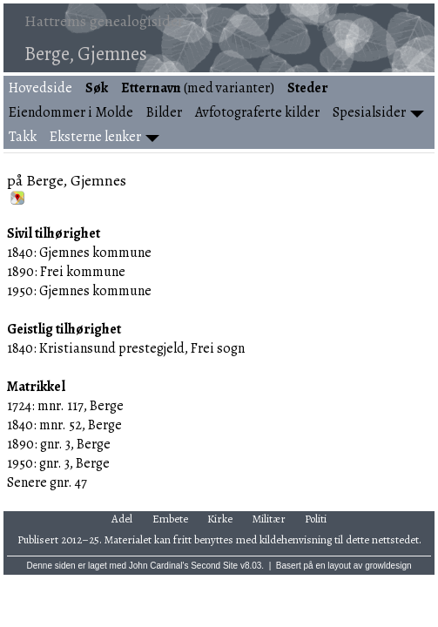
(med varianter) (197, 88)
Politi (316, 518)
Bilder (164, 112)
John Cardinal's (159, 565)
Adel (121, 518)
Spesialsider (369, 112)
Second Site (214, 565)
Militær (269, 518)
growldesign (388, 565)
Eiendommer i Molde (71, 112)
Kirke (219, 518)
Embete (170, 518)
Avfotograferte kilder (257, 112)
